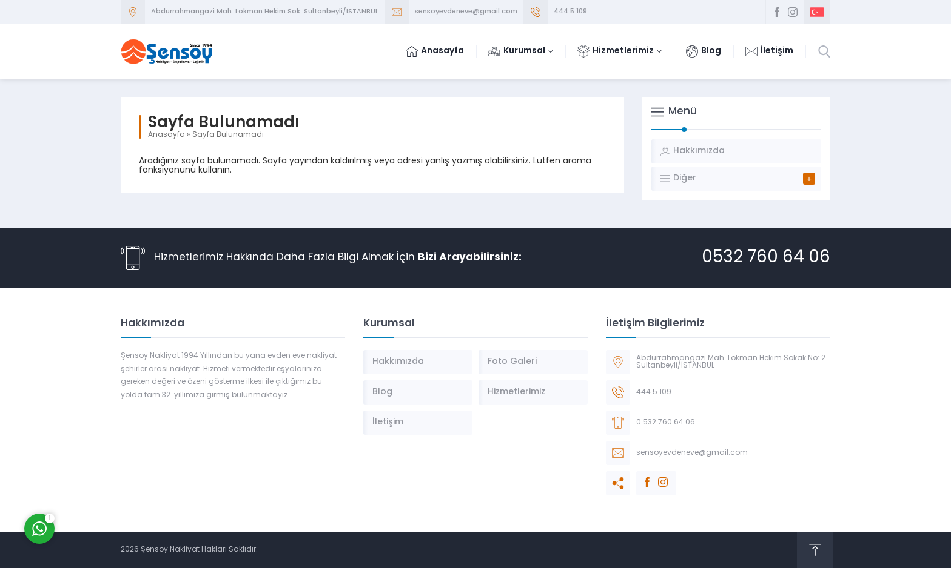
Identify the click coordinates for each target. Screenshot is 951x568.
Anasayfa (166, 135)
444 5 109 (570, 11)
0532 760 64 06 (766, 257)
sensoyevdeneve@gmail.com (466, 11)
